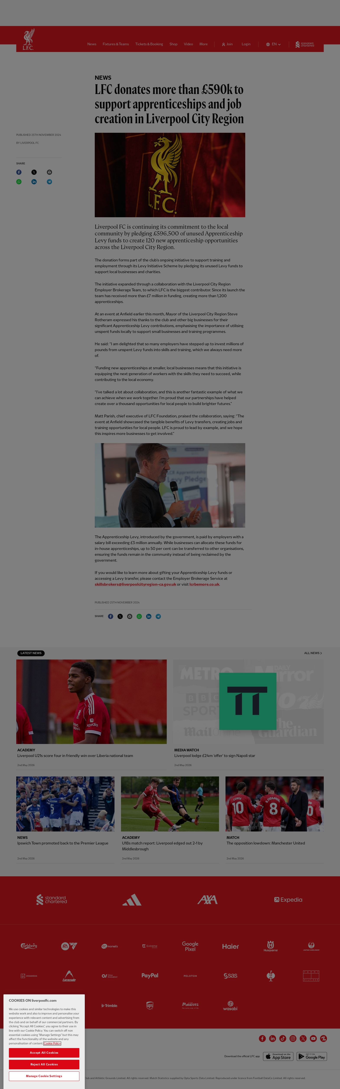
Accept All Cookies (44, 1063)
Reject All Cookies (44, 1075)
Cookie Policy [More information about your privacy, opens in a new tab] (52, 1054)
